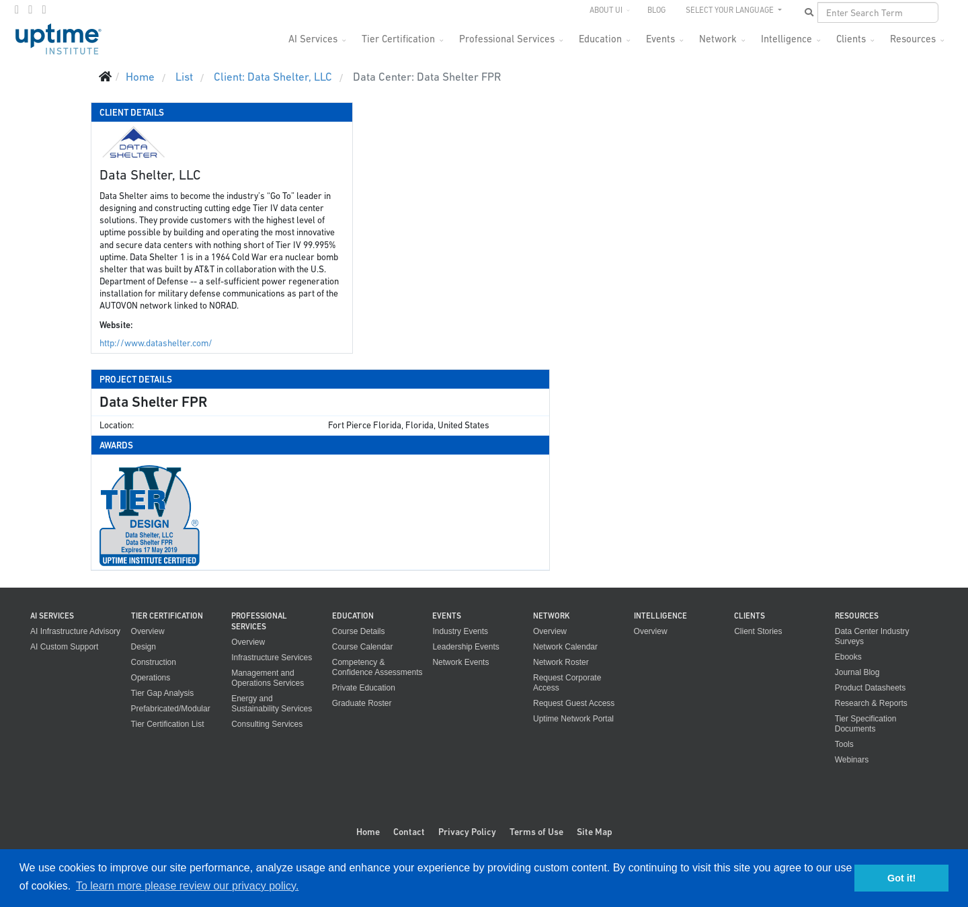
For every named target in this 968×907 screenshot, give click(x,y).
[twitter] (30, 9)
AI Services (312, 38)
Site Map (594, 831)
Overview (148, 631)
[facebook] (17, 9)
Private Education (363, 688)
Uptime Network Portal (573, 718)
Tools (844, 744)
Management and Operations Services (267, 678)
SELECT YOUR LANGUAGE (731, 10)
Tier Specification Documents (866, 724)
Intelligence (786, 38)
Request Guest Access (573, 703)
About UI (606, 10)
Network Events (460, 662)
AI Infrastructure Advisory (75, 631)
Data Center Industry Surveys (872, 636)
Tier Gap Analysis (162, 693)
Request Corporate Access (567, 683)
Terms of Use (536, 831)
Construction (153, 662)
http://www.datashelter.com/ (155, 343)
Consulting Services (266, 724)
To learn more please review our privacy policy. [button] (187, 886)
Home (368, 831)
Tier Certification (398, 38)
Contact (409, 831)
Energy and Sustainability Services (271, 703)
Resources (913, 38)
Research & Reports (871, 703)
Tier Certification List (167, 724)
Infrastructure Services (271, 657)
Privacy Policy (467, 831)
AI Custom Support (64, 647)
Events (660, 38)
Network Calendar (565, 647)
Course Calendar (362, 647)
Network (718, 38)
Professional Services (507, 38)
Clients (851, 38)
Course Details (358, 631)
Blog (656, 10)
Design (143, 647)
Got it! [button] (901, 878)
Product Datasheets (870, 688)
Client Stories (758, 631)
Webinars (852, 759)
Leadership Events (465, 647)
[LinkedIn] (44, 9)
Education (600, 38)
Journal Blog (857, 672)
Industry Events (460, 631)
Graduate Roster (362, 703)
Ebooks (848, 657)
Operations (151, 677)
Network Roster (561, 662)
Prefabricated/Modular (170, 708)
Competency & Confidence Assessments (377, 667)
